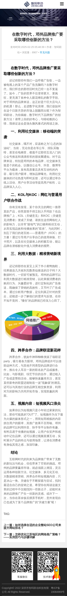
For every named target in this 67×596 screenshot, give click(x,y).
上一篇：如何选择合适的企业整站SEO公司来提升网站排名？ (32, 526)
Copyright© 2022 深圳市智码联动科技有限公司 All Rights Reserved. (25, 589)
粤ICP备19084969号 (57, 589)
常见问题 (45, 52)
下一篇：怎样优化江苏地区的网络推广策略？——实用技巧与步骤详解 (32, 536)
